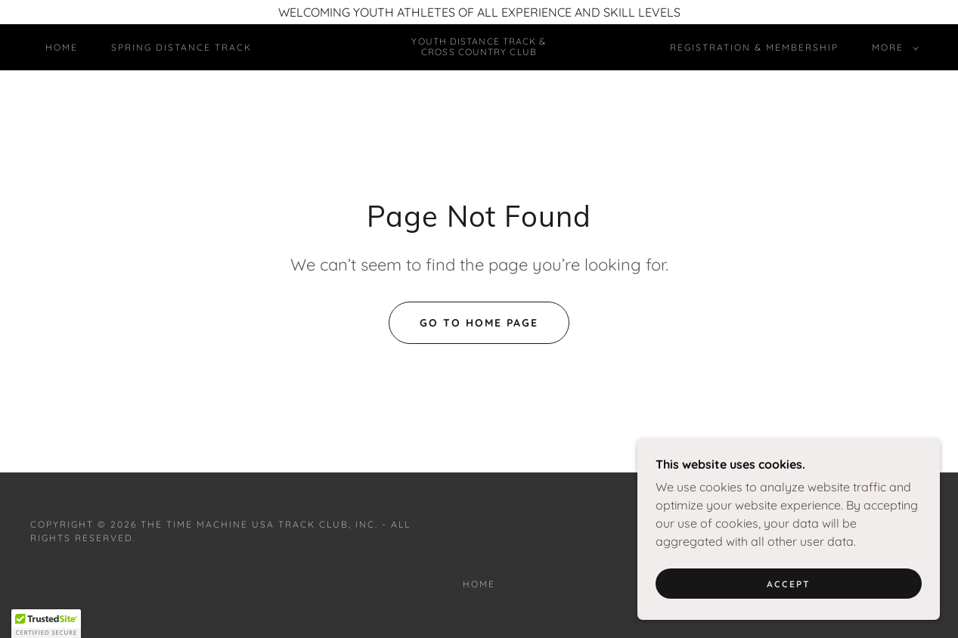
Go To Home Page (479, 323)
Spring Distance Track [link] (181, 47)
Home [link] (61, 47)
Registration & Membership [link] (754, 47)
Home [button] (479, 584)
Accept (789, 615)
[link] (478, 50)
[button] (892, 48)
